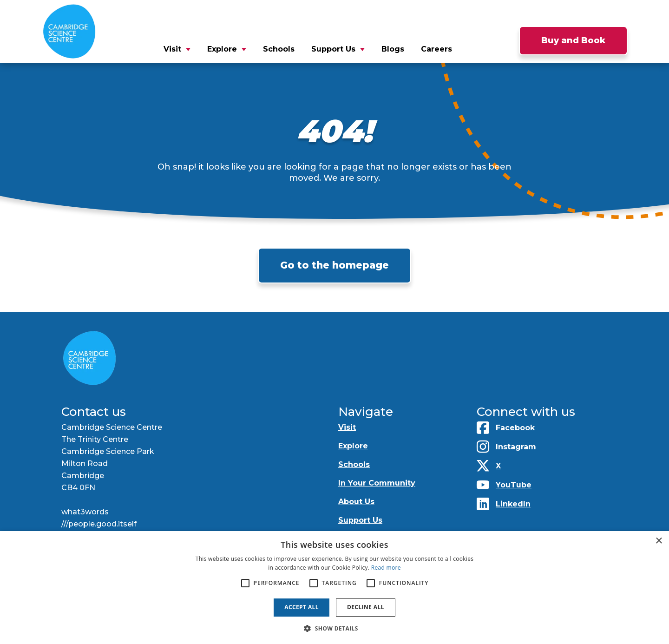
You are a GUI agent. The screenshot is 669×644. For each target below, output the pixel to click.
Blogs (392, 49)
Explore (222, 49)
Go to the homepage (334, 265)
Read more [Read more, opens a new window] (386, 568)
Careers (436, 49)
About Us (356, 501)
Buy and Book (573, 40)
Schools (279, 49)
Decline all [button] (365, 607)
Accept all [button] (301, 607)
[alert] (334, 587)
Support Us (333, 49)
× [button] (658, 541)
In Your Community (376, 483)
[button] (334, 628)
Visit (172, 49)
